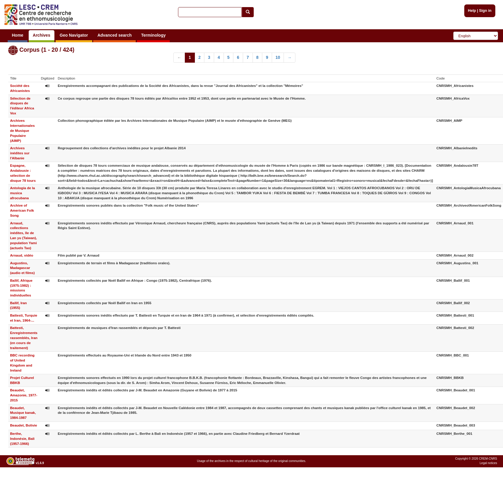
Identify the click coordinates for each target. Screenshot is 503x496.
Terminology (153, 35)
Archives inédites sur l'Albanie (20, 153)
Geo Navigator (74, 35)
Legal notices (488, 463)
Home (17, 35)
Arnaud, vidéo (21, 255)
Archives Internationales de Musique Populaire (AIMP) (22, 130)
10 (278, 57)
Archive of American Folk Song (22, 210)
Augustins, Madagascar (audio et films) (22, 268)
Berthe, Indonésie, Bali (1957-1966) (22, 438)
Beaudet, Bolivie (23, 425)
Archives (41, 35)
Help (472, 11)
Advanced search (114, 35)
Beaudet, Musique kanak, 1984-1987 (23, 413)
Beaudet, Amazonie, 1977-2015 (23, 395)
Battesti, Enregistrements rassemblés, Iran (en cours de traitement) (24, 337)
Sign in (485, 11)
